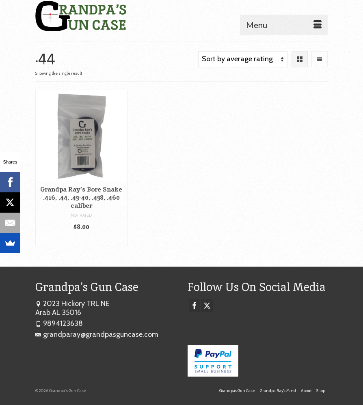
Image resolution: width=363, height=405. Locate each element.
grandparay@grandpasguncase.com (96, 334)
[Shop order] (242, 59)
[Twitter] (207, 305)
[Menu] (284, 25)
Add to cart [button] (81, 239)
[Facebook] (194, 305)
